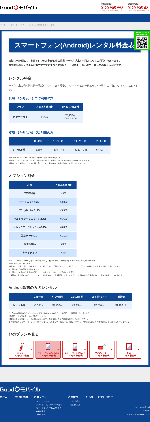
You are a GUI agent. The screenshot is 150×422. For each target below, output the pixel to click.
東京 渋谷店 (75, 405)
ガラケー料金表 (42, 401)
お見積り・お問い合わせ (99, 397)
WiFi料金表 (40, 411)
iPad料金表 (40, 415)
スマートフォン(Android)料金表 (49, 405)
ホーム (3, 25)
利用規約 (146, 410)
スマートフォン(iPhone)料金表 (48, 408)
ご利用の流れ (20, 397)
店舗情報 (73, 397)
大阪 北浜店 (75, 401)
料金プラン (13, 25)
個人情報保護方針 (142, 407)
